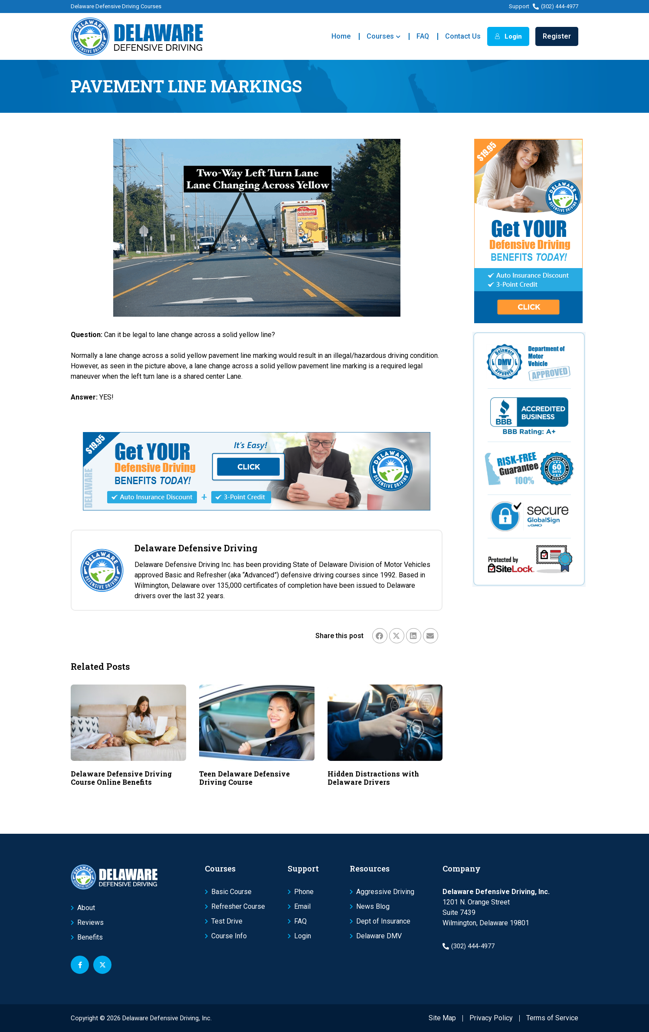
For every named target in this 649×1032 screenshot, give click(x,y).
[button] (379, 635)
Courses (383, 36)
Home (341, 36)
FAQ (422, 36)
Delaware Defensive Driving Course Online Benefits (121, 777)
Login (508, 36)
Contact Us (463, 36)
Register (557, 36)
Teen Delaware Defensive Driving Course (244, 777)
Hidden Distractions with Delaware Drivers (373, 777)
